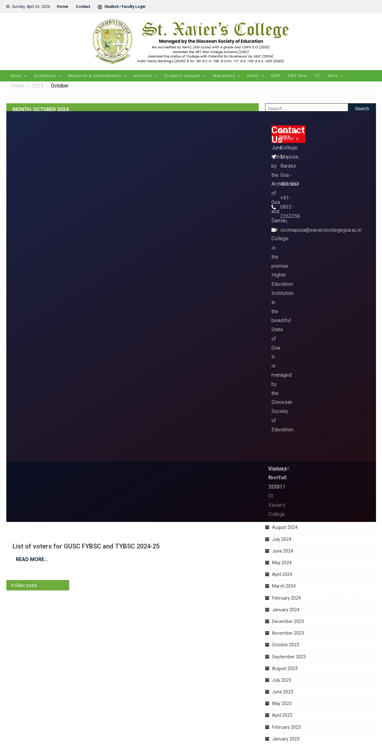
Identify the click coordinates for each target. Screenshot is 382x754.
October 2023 (285, 644)
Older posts (26, 585)
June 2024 (282, 551)
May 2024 (282, 562)
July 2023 (281, 680)
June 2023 (282, 691)
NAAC (253, 75)
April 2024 (282, 574)
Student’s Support (182, 75)
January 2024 (286, 609)
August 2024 (285, 527)
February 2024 (286, 598)
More (333, 75)
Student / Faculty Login (121, 6)
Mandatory (224, 75)
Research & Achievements (94, 75)
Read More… (32, 559)
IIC (317, 75)
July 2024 (281, 539)
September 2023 (289, 656)
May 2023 (282, 703)
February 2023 (286, 727)
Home (62, 6)
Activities (142, 75)
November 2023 (288, 633)
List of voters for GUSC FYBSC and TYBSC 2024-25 (86, 546)
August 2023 (285, 668)
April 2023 (282, 715)
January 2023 (286, 738)
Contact (83, 6)
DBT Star (297, 75)
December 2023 (288, 621)
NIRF (276, 75)
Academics (45, 75)
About (16, 75)
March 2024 (284, 586)
